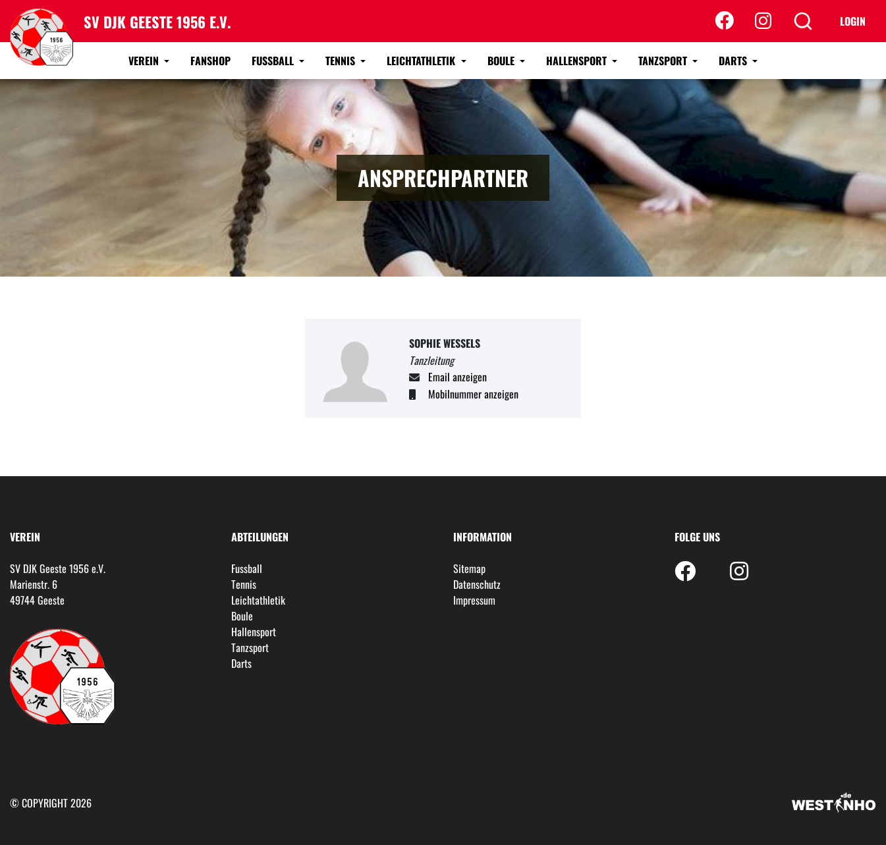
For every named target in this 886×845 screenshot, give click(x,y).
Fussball (274, 60)
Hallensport (577, 60)
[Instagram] (763, 21)
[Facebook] (724, 21)
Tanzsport (664, 60)
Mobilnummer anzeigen (473, 394)
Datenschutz (477, 584)
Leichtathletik (422, 60)
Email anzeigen (457, 377)
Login (853, 21)
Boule (502, 60)
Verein (144, 60)
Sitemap (469, 568)
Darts (734, 60)
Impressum (474, 600)
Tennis (341, 60)
